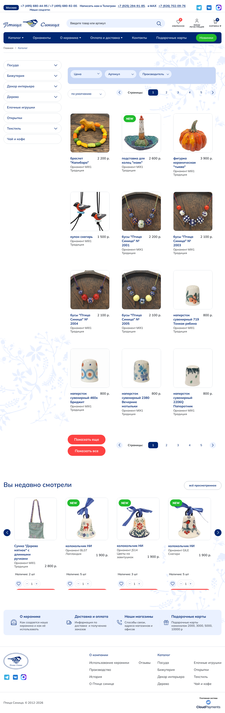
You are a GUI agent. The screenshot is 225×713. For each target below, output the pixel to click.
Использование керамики (109, 663)
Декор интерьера (32, 86)
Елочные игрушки (21, 107)
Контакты (139, 38)
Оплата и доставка (106, 38)
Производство (100, 670)
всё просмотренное (202, 485)
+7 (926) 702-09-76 (172, 6)
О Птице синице (101, 684)
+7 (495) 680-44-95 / (35, 6)
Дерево (32, 97)
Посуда (32, 65)
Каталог (16, 38)
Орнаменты (42, 38)
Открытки (14, 118)
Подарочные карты (171, 38)
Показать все (93, 451)
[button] (217, 532)
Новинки (206, 38)
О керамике (70, 38)
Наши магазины (139, 616)
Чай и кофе (16, 139)
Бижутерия (32, 76)
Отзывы (144, 663)
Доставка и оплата (91, 616)
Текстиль (32, 128)
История (95, 677)
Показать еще (93, 439)
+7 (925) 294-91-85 (131, 6)
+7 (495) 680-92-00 (63, 6)
